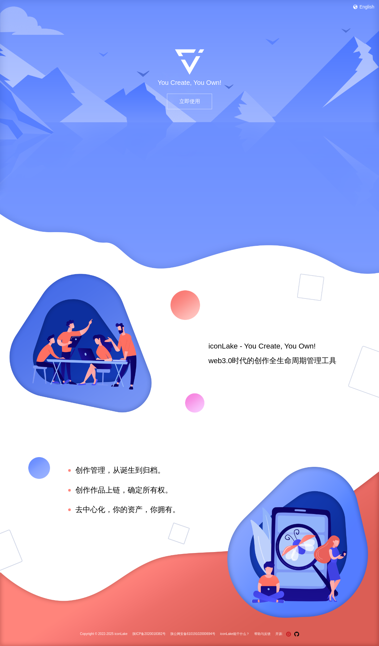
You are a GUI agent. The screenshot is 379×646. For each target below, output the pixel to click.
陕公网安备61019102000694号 (193, 634)
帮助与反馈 (262, 634)
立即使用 (189, 101)
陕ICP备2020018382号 (149, 634)
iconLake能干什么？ (234, 634)
